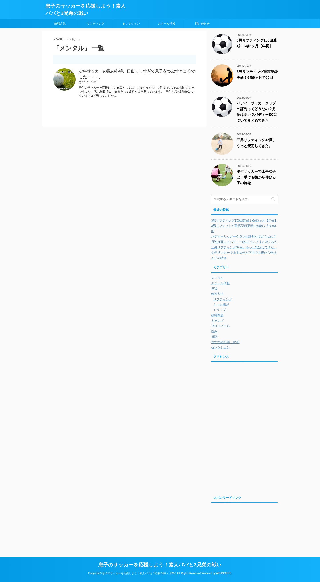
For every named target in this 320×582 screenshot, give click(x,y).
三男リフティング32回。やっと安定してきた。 (244, 247)
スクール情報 (166, 23)
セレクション (131, 23)
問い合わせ (202, 23)
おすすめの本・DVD (225, 342)
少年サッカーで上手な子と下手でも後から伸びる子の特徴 (256, 177)
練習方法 (60, 23)
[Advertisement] (248, 396)
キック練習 (221, 304)
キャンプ (217, 320)
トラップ (219, 310)
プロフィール (220, 326)
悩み (214, 331)
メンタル (217, 278)
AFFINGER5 (223, 573)
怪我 (214, 288)
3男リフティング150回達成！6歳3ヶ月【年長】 (244, 220)
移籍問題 (217, 315)
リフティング (95, 23)
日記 (214, 336)
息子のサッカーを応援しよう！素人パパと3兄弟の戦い (159, 565)
